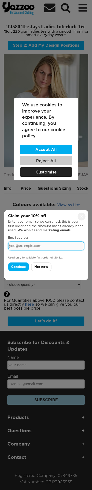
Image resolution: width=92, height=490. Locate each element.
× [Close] (81, 216)
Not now (41, 267)
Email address (18, 237)
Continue (18, 267)
